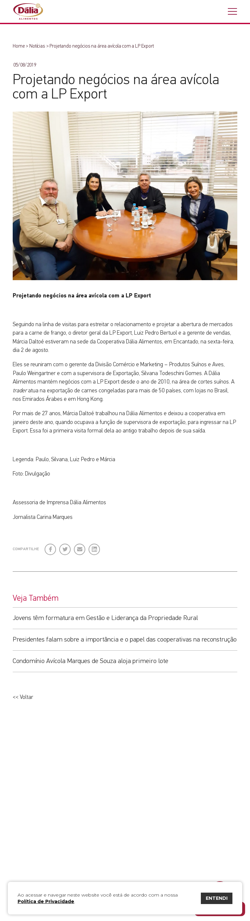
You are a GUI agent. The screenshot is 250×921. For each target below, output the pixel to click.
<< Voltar (23, 697)
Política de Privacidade (46, 901)
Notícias (37, 46)
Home (19, 46)
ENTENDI (217, 898)
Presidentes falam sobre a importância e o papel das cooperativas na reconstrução (125, 639)
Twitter (65, 546)
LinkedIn (94, 546)
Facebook (50, 546)
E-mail (79, 549)
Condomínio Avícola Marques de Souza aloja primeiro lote (90, 661)
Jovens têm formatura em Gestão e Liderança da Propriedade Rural (105, 618)
